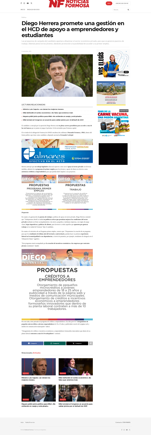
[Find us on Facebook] (21, 3)
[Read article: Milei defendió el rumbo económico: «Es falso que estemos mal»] (76, 366)
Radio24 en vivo (30, 422)
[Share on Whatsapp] (55, 343)
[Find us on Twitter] (31, 3)
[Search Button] (128, 9)
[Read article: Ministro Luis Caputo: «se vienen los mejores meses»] (39, 366)
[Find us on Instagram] (24, 3)
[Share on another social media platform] (91, 343)
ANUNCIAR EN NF (122, 3)
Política (24, 17)
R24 (109, 3)
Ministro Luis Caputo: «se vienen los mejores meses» (43, 109)
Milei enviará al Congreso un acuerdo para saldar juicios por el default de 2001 (53, 120)
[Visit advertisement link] (57, 151)
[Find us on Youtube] (28, 3)
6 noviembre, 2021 (26, 51)
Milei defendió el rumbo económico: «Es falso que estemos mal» (48, 113)
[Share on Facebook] (32, 343)
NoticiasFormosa (29, 429)
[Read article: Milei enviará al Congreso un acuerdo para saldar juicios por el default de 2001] (76, 393)
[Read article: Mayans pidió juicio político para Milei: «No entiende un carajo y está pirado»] (39, 393)
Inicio (23, 9)
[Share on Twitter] (77, 343)
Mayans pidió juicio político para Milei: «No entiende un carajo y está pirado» (52, 116)
